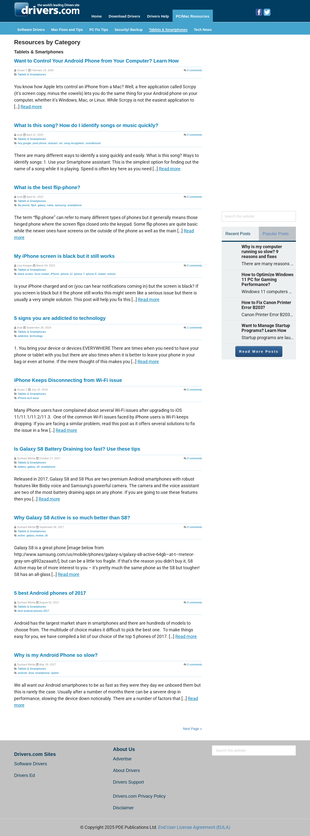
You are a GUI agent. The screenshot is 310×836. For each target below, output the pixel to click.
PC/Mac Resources (196, 15)
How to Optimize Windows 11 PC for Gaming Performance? (267, 277)
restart (102, 271)
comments (194, 68)
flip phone (24, 203)
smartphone (74, 203)
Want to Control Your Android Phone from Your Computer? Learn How (96, 59)
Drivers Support (128, 780)
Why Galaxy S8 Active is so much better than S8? (72, 515)
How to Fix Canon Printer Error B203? (266, 303)
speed (55, 670)
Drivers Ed (24, 773)
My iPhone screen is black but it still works (64, 254)
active (21, 533)
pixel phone (39, 141)
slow (31, 670)
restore (111, 271)
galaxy (41, 203)
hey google (24, 141)
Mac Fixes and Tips (67, 28)
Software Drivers (31, 28)
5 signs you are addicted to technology (60, 316)
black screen (25, 271)
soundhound (93, 141)
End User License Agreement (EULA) (194, 825)
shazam (53, 141)
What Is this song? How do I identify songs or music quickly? (86, 123)
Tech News (203, 28)
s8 (38, 464)
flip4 (33, 203)
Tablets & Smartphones (168, 28)
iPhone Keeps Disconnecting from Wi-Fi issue (68, 378)
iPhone (55, 271)
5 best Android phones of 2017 (50, 591)
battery (22, 464)
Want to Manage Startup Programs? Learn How (266, 326)
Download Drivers (125, 15)
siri (61, 141)
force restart (42, 271)
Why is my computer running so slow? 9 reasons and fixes (262, 249)
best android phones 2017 (33, 608)
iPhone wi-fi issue (28, 396)
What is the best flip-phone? (47, 185)
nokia (50, 203)
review (39, 533)
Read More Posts (259, 350)
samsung (60, 203)
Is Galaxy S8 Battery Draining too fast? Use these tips (77, 447)
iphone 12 (66, 271)
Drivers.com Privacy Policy (139, 794)
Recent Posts (237, 231)
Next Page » (192, 727)
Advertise (122, 756)
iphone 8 (91, 271)
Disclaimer (123, 805)
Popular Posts (276, 231)
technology (36, 333)
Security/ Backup (128, 28)
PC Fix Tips (98, 28)
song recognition (74, 141)
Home (96, 15)
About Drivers (126, 768)
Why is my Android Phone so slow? (56, 653)
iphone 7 (79, 271)
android (22, 670)
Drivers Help (160, 15)
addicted (23, 333)
